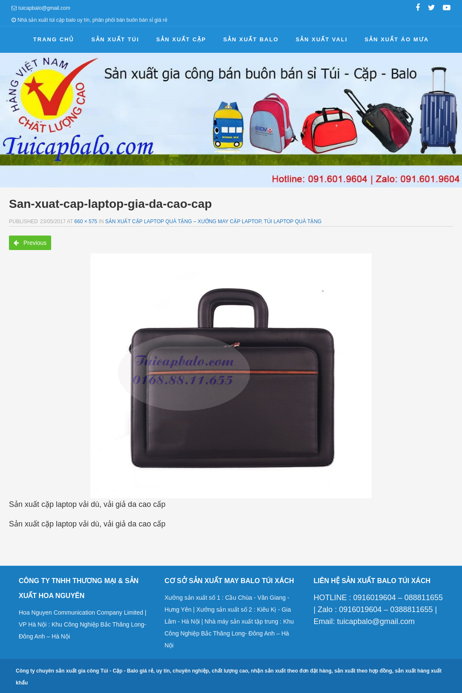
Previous (30, 242)
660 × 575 (85, 221)
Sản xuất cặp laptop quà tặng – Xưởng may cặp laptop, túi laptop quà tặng (213, 221)
